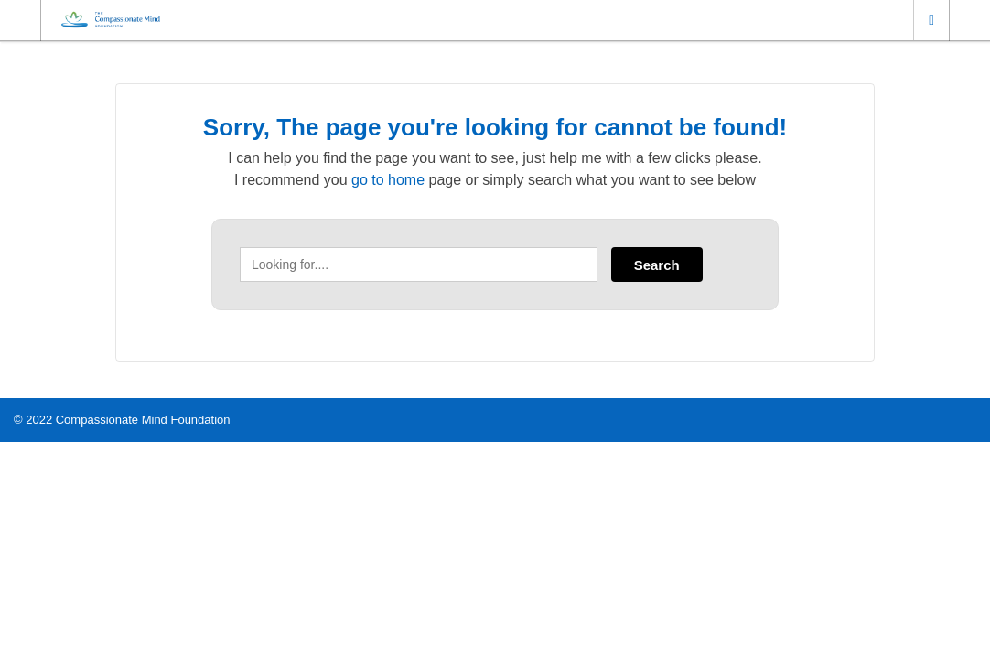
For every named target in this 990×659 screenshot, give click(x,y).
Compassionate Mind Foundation (143, 420)
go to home (388, 180)
